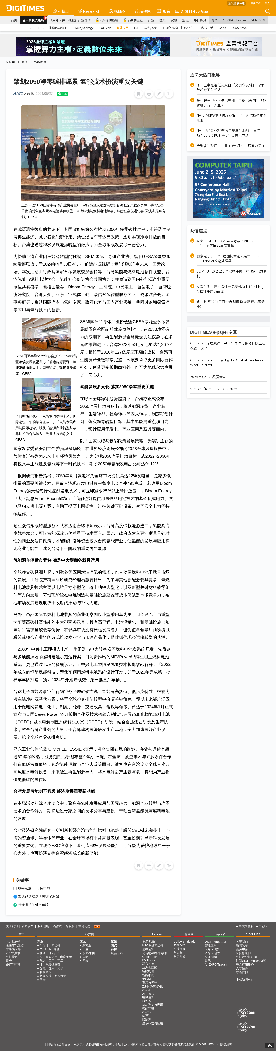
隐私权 (70, 926)
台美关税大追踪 (34, 19)
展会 (9, 960)
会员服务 (242, 949)
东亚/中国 (88, 953)
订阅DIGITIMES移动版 (251, 960)
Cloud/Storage (83, 28)
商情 (214, 20)
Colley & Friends (184, 941)
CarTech (105, 28)
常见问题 (84, 926)
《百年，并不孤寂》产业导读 (70, 20)
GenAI (223, 28)
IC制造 (146, 1019)
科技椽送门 (13, 957)
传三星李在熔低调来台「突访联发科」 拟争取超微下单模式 (231, 87)
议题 (174, 20)
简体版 (241, 3)
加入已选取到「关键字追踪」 (40, 896)
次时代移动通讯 (152, 986)
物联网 (146, 979)
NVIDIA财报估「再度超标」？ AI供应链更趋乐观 (232, 118)
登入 (267, 3)
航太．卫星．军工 (51, 960)
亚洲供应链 (149, 967)
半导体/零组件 (58, 28)
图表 (43, 979)
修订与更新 (13, 964)
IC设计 (146, 1015)
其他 (208, 960)
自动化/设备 (171, 28)
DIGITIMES (253, 934)
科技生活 (207, 28)
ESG (41, 28)
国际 (85, 957)
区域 (162, 20)
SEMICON (258, 20)
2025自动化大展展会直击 (210, 376)
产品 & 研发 (212, 953)
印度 (85, 949)
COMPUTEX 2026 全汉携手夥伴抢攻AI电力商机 (232, 273)
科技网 (61, 11)
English (263, 926)
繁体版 (232, 3)
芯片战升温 (13, 941)
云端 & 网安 (212, 949)
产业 (151, 20)
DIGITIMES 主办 (216, 941)
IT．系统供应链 (50, 964)
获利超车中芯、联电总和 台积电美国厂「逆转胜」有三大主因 (231, 102)
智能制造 (148, 971)
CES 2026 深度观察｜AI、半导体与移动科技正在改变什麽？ (228, 345)
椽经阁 (117, 11)
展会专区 (190, 28)
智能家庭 (148, 975)
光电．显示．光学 (51, 968)
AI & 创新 (211, 957)
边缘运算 (148, 949)
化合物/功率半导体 (154, 953)
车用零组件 (149, 941)
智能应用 (122, 28)
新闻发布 (27, 926)
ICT (136, 28)
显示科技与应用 (152, 1023)
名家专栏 (179, 945)
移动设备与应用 (152, 1004)
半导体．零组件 (50, 945)
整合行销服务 (245, 964)
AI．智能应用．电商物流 (56, 957)
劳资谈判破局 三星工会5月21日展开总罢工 (231, 145)
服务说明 (43, 926)
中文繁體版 (246, 926)
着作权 (57, 926)
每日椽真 (200, 20)
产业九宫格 (13, 953)
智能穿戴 (148, 1008)
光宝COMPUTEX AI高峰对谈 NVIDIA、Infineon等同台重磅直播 (226, 243)
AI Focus (148, 993)
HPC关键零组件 (152, 945)
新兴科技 (148, 963)
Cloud (146, 990)
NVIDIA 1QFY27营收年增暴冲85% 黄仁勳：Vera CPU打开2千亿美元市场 (228, 133)
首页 (14, 20)
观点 (185, 20)
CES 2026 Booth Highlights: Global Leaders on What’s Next (228, 362)
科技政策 (46, 972)
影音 (163, 11)
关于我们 (12, 926)
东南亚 (86, 945)
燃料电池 (24, 888)
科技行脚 (179, 948)
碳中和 (45, 888)
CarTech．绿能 (50, 949)
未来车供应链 (107, 20)
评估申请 (255, 3)
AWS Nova (240, 28)
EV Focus (148, 960)
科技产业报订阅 (246, 957)
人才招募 (242, 968)
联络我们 (242, 972)
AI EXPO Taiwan (234, 20)
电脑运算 (148, 997)
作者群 (178, 952)
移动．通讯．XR (50, 953)
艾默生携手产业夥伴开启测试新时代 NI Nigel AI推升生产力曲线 (232, 289)
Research (89, 11)
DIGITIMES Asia (191, 11)
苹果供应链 (133, 20)
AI (31, 28)
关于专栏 (179, 956)
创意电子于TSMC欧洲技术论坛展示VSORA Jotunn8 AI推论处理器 (229, 258)
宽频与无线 (149, 982)
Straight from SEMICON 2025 (213, 388)
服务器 (146, 1001)
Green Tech (149, 957)
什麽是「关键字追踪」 (35, 905)
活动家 (142, 11)
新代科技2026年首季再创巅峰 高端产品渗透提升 (231, 304)
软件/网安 (150, 28)
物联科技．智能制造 (53, 976)
